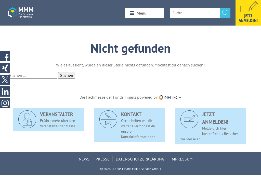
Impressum (182, 159)
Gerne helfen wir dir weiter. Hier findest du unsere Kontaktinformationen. (127, 124)
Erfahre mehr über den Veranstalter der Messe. (47, 119)
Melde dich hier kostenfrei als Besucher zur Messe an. (209, 125)
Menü (142, 13)
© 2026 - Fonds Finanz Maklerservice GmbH (130, 169)
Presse (103, 159)
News (84, 159)
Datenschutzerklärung (140, 159)
